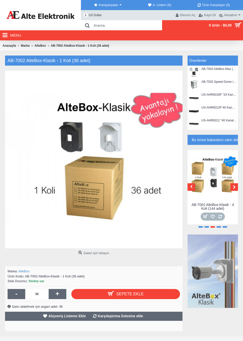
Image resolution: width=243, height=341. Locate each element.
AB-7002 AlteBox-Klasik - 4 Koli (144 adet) (213, 207)
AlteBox (24, 271)
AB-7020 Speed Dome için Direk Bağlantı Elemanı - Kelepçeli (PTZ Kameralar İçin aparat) (219, 82)
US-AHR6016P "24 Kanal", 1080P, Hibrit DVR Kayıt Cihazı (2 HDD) (219, 94)
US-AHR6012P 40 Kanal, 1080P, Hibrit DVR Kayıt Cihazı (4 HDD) (219, 107)
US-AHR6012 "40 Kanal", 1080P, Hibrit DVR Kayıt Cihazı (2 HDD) (219, 120)
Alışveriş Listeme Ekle (67, 316)
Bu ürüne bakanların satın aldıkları (215, 140)
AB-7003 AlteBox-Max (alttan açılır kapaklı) (219, 69)
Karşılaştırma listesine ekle (120, 316)
